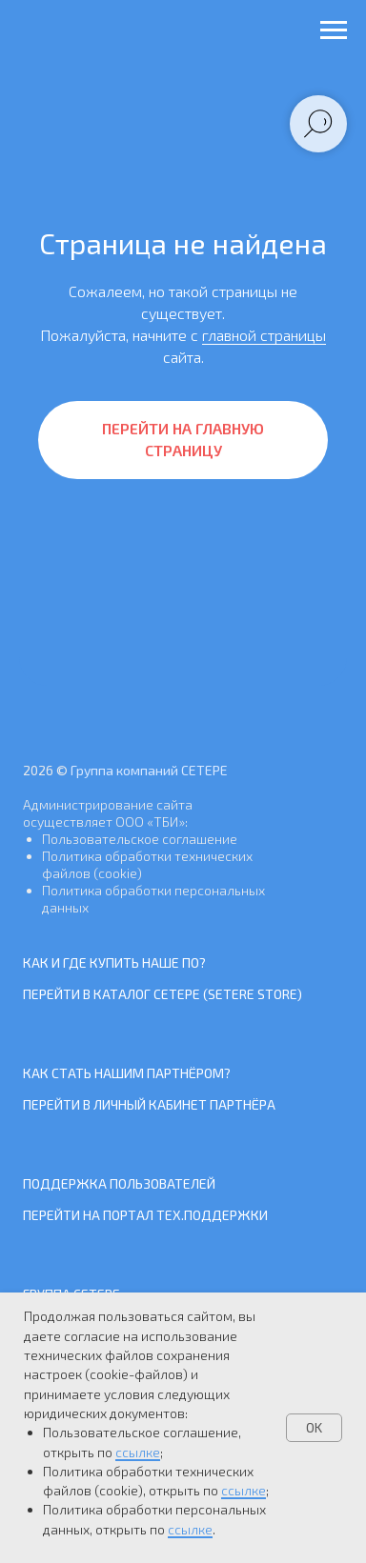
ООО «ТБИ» (150, 821)
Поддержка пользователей (119, 1183)
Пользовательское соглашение (139, 839)
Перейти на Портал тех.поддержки (145, 1215)
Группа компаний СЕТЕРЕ (149, 770)
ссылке (137, 1452)
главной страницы (264, 335)
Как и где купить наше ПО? (114, 962)
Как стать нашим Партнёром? (127, 1073)
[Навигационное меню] (333, 30)
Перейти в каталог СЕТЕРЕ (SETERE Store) (162, 994)
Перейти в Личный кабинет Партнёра (149, 1104)
